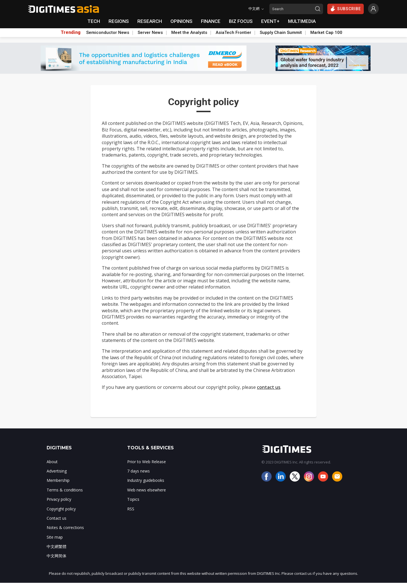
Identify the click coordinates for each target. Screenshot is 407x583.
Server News (150, 32)
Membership (58, 480)
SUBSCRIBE (345, 8)
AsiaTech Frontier (233, 32)
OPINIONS (181, 21)
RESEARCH (149, 21)
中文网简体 (56, 555)
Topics (133, 499)
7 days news (138, 471)
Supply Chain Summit (281, 32)
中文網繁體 (56, 546)
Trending (71, 32)
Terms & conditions (65, 490)
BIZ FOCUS (241, 21)
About (52, 461)
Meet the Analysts (189, 32)
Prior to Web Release (146, 461)
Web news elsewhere (146, 490)
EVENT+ (270, 21)
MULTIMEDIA (302, 21)
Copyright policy (61, 509)
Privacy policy (59, 499)
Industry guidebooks (145, 480)
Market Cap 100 (326, 32)
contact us (268, 387)
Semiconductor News (107, 32)
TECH (93, 21)
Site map (55, 537)
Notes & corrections (65, 527)
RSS (130, 509)
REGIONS (119, 21)
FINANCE (210, 21)
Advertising (57, 471)
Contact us (56, 518)
